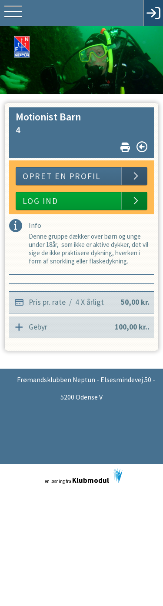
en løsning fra (84, 476)
